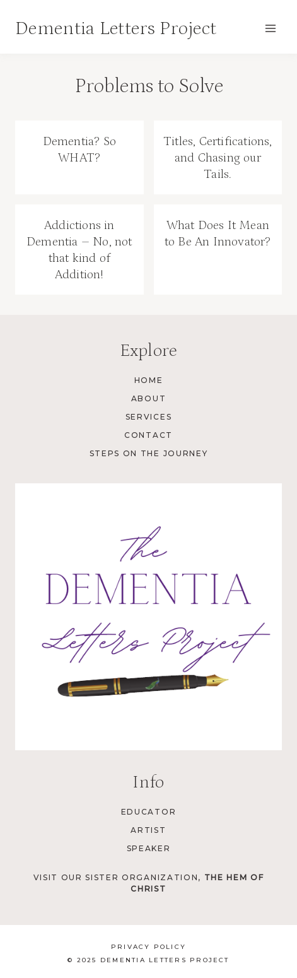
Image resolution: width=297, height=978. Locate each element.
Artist (148, 830)
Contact (148, 435)
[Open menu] (270, 28)
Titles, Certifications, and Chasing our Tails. (217, 157)
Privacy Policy (148, 947)
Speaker (149, 848)
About (148, 398)
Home (148, 380)
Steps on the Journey (149, 453)
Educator (148, 811)
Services (148, 416)
